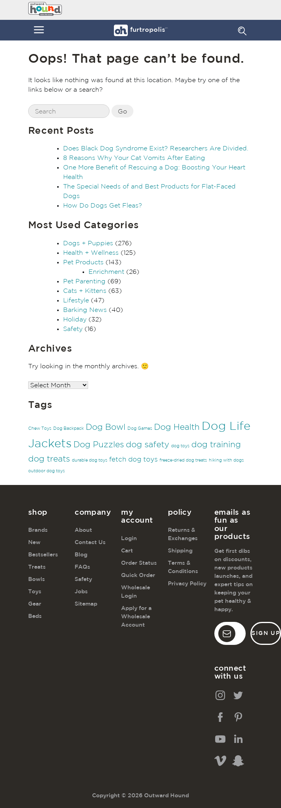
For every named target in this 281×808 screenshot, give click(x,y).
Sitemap (86, 604)
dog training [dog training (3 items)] (216, 444)
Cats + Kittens (84, 291)
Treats (37, 567)
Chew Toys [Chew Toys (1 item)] (39, 429)
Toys (34, 591)
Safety (73, 329)
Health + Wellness (91, 253)
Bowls (36, 579)
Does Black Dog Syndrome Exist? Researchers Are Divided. (155, 149)
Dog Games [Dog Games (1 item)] (139, 429)
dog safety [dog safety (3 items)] (147, 444)
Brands (38, 530)
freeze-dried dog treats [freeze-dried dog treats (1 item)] (183, 460)
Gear (34, 604)
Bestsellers (43, 554)
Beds (35, 616)
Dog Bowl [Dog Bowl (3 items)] (105, 427)
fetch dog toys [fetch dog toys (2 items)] (133, 460)
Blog (81, 554)
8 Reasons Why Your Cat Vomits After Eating (134, 158)
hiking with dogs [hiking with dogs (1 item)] (226, 460)
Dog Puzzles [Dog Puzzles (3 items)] (98, 444)
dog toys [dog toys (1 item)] (180, 446)
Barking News (85, 310)
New (34, 542)
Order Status (139, 563)
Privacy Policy (187, 583)
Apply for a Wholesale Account (136, 616)
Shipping (180, 550)
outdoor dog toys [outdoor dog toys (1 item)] (46, 471)
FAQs (82, 567)
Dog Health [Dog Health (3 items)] (177, 427)
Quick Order (138, 575)
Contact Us (90, 542)
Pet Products (83, 262)
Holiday (75, 320)
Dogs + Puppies (88, 243)
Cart (127, 550)
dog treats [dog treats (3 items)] (49, 459)
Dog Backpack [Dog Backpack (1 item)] (68, 429)
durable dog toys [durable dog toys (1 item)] (89, 460)
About (83, 530)
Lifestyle (76, 301)
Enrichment (106, 272)
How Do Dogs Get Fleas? (102, 206)
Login (129, 538)
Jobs (81, 591)
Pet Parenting (84, 282)
